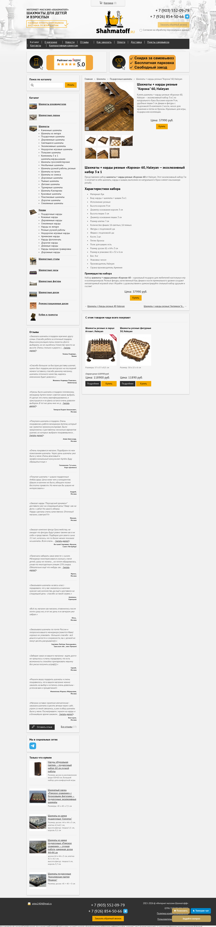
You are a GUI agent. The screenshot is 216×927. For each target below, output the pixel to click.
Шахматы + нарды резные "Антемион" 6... (164, 306)
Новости (70, 42)
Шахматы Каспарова (51, 190)
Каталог (34, 42)
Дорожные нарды (50, 252)
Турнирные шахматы (52, 187)
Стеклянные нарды (51, 223)
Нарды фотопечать (51, 239)
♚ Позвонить (181, 910)
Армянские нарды (50, 236)
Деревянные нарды (51, 220)
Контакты (35, 45)
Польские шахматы (51, 152)
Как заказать (104, 42)
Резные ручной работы (53, 229)
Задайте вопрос (191, 918)
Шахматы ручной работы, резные (58, 168)
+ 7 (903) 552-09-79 (172, 10)
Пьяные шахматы (50, 180)
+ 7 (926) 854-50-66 (167, 16)
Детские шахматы (50, 184)
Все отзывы (66, 726)
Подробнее (93, 383)
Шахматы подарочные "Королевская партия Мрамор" (59, 876)
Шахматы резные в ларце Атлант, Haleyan (99, 330)
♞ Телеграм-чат (201, 910)
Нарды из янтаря (50, 226)
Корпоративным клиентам (63, 45)
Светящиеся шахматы (52, 142)
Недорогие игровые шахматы (56, 149)
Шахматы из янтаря (51, 133)
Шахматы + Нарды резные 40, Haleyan (106, 306)
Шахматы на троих (50, 171)
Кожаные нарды (49, 217)
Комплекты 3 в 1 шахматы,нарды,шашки (53, 157)
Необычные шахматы (52, 165)
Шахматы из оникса (51, 174)
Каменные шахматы (51, 130)
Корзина (108, 3)
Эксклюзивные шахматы (53, 146)
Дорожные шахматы (52, 177)
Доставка (136, 42)
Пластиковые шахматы (52, 197)
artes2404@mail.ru (42, 903)
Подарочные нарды (51, 214)
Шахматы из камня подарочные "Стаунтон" (60, 817)
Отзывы (84, 42)
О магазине (51, 42)
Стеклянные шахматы (52, 203)
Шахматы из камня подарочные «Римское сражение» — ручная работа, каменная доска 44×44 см (60, 846)
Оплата (121, 42)
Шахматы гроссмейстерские (55, 161)
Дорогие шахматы (50, 200)
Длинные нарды (49, 245)
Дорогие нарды (49, 242)
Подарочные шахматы (53, 136)
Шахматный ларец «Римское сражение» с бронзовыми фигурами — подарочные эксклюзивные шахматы (62, 796)
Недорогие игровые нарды (55, 233)
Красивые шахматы (51, 193)
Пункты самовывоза (158, 42)
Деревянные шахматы (53, 139)
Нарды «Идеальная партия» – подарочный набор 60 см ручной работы (60, 767)
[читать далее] (36, 435)
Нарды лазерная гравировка (56, 248)
